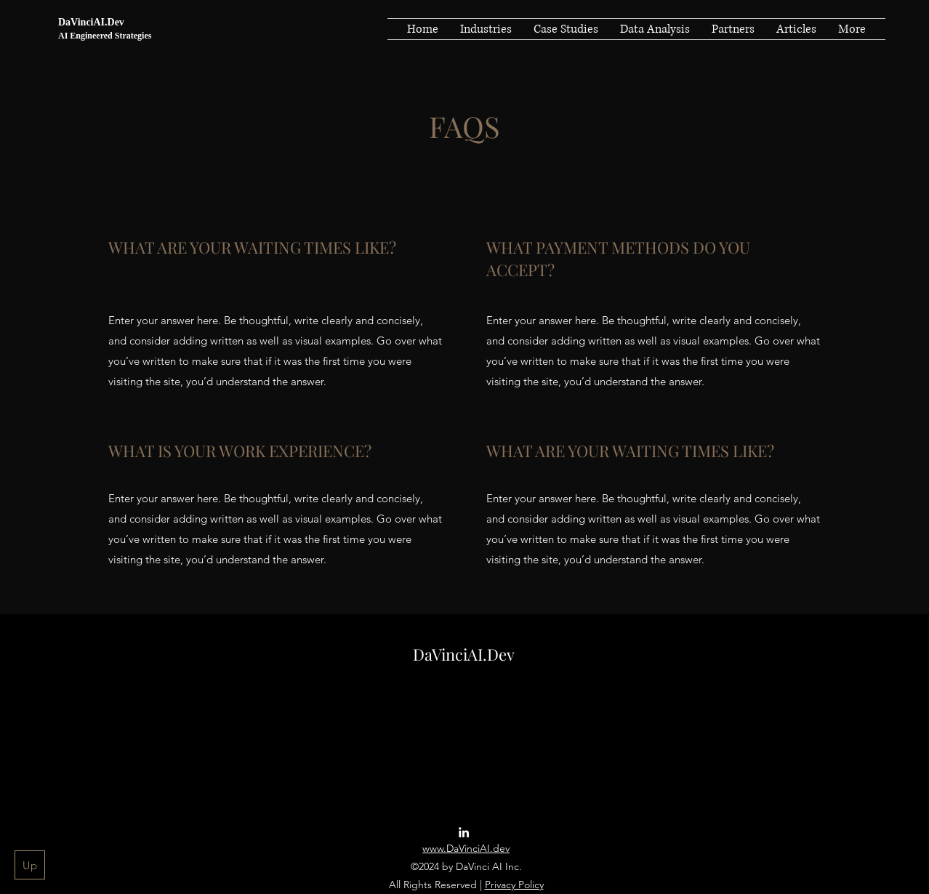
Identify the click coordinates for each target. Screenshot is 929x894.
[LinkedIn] (464, 832)
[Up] (30, 864)
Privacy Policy (514, 884)
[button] (486, 29)
